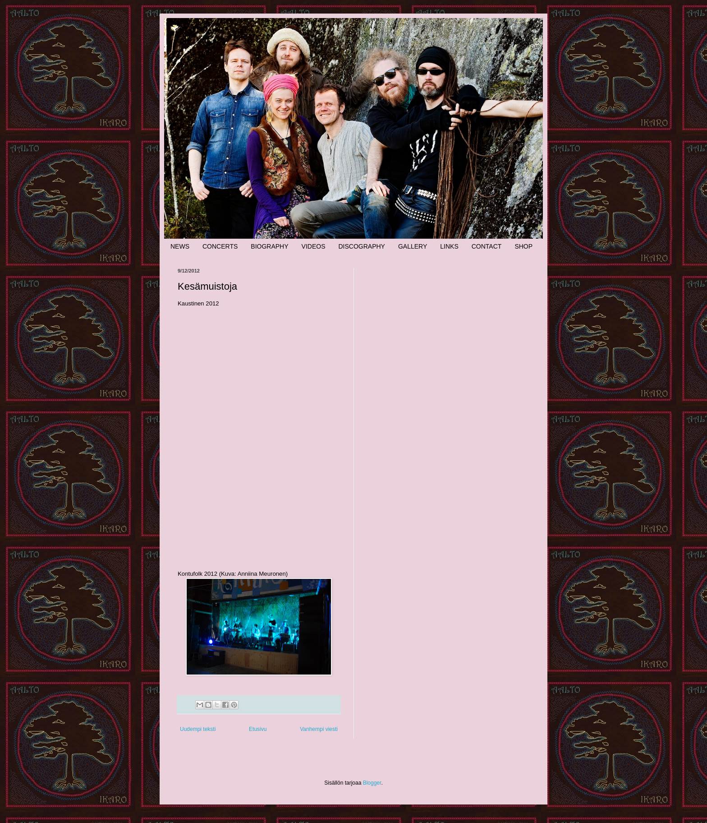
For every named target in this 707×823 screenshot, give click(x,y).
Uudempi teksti (198, 729)
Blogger (372, 783)
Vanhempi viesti (319, 729)
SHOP (523, 246)
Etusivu (257, 729)
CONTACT (487, 246)
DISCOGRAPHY (361, 246)
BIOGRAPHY (269, 246)
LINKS (449, 246)
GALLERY (412, 246)
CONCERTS (220, 246)
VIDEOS (314, 246)
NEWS (179, 246)
